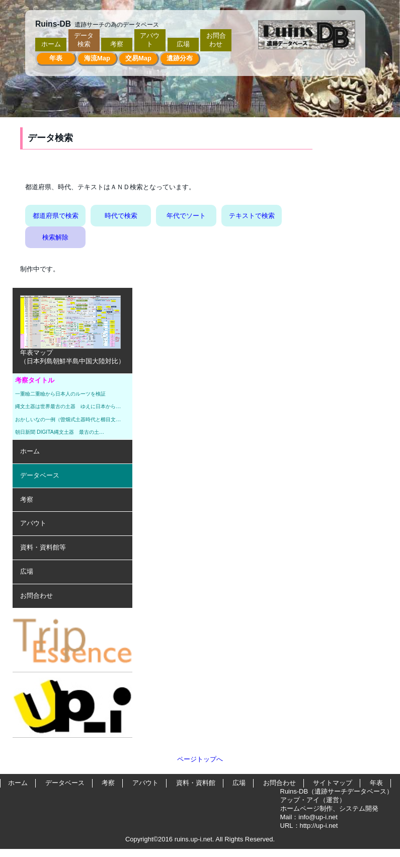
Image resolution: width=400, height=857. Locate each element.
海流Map (97, 58)
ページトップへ (200, 759)
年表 (55, 58)
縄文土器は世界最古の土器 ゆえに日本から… (68, 406)
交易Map (138, 58)
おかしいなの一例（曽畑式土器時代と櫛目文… (68, 419)
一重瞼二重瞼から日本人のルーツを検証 (60, 394)
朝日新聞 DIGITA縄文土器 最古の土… (59, 432)
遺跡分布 (180, 58)
